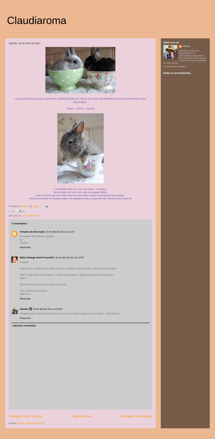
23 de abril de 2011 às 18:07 (69, 257)
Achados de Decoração (32, 231)
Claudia (26, 206)
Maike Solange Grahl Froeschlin (37, 257)
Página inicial (81, 416)
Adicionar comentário (24, 325)
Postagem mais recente (25, 416)
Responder (25, 247)
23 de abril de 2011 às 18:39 (47, 309)
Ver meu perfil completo (174, 66)
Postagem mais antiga (136, 416)
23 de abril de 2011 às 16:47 (60, 231)
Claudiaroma (36, 20)
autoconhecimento (31, 215)
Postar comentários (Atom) (31, 423)
